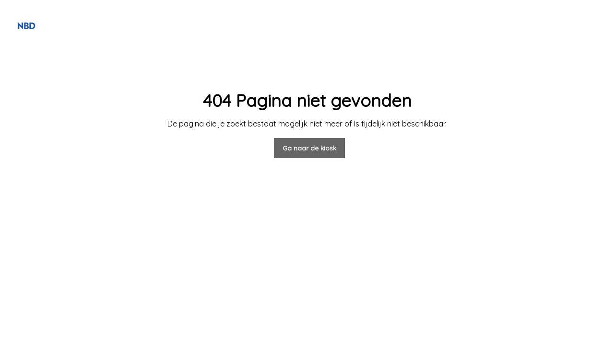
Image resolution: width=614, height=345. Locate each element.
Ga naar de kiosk (309, 148)
